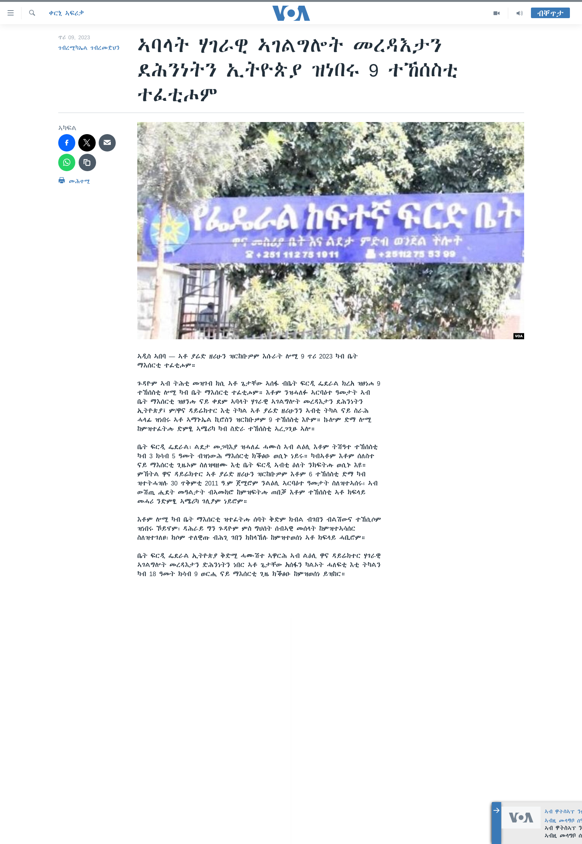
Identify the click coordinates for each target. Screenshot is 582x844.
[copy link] (87, 162)
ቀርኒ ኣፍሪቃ (66, 13)
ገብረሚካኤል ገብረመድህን (89, 48)
